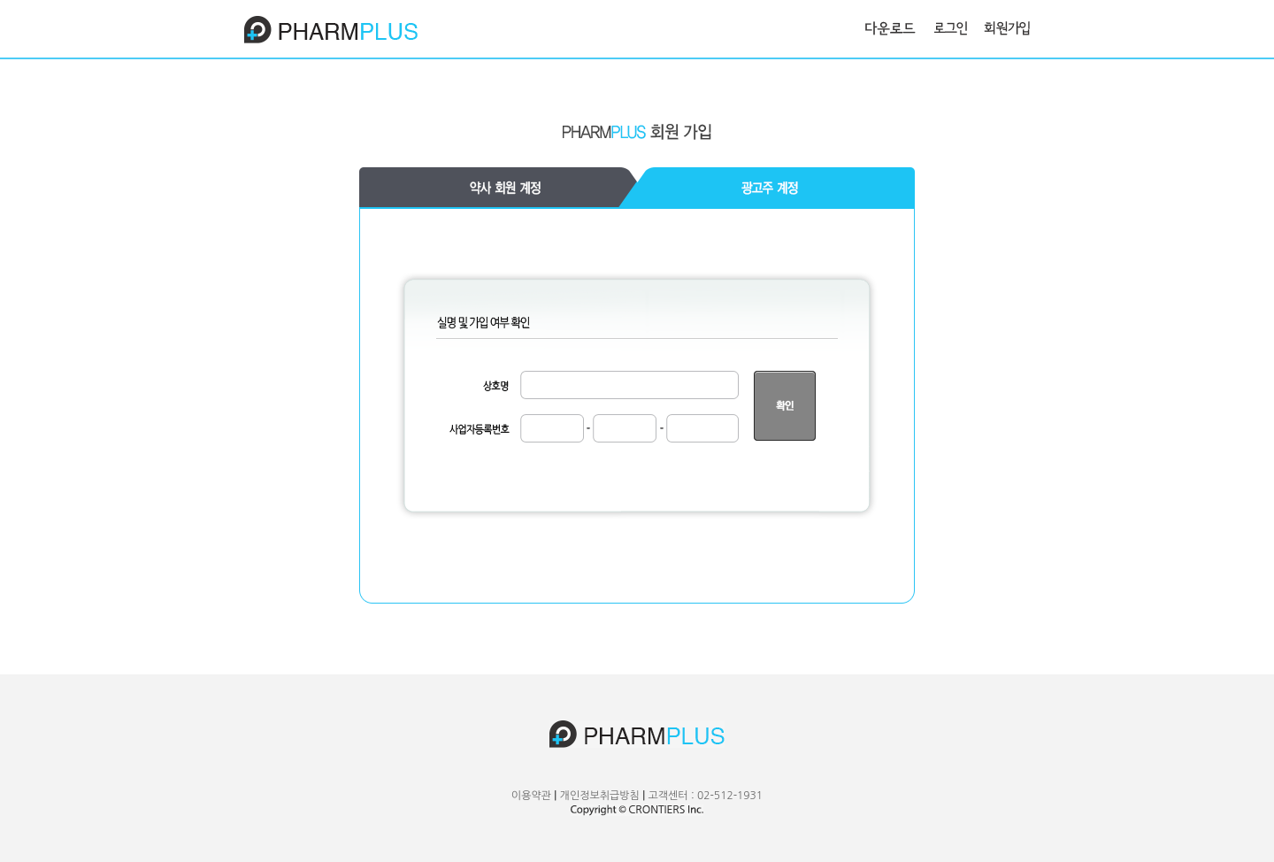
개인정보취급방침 (600, 795)
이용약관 (531, 795)
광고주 (776, 188)
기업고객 (498, 188)
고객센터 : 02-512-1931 (705, 795)
